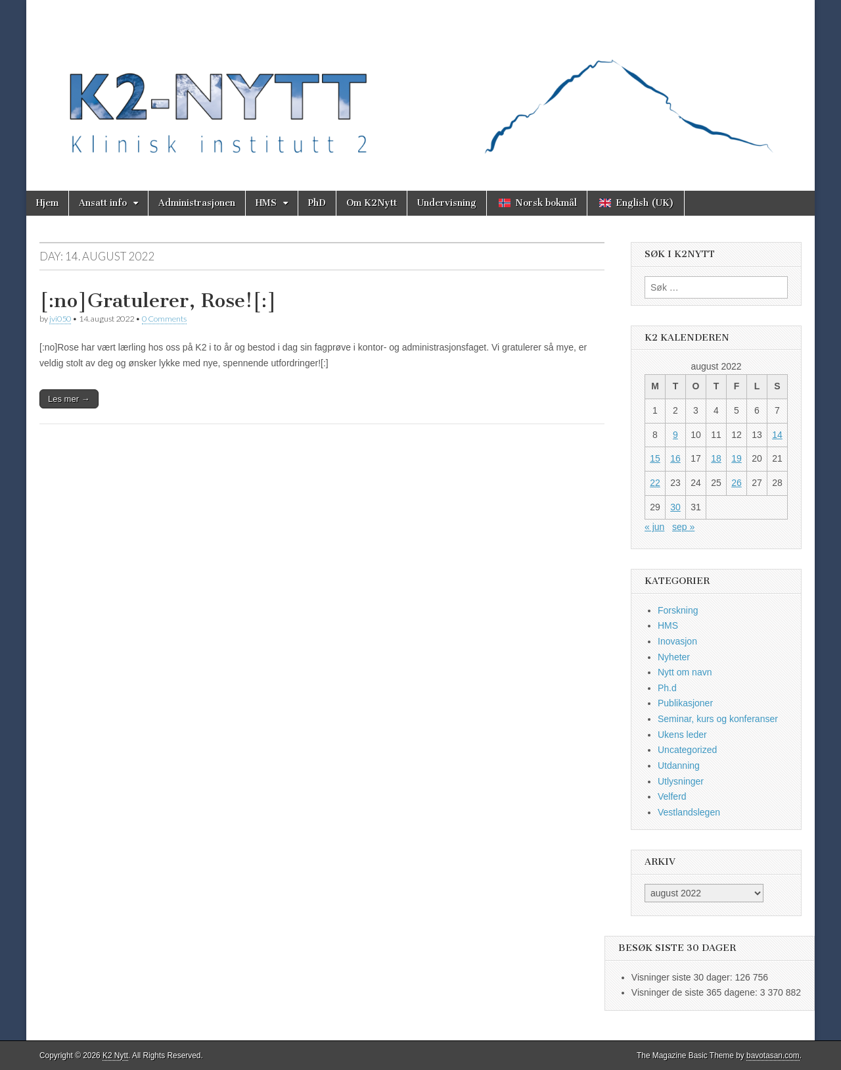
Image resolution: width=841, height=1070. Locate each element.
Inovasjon (677, 641)
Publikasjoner (685, 703)
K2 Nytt (115, 1055)
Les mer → (69, 399)
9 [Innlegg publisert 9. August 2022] (675, 434)
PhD (317, 202)
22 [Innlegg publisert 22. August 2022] (655, 482)
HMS (266, 202)
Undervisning (446, 202)
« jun (654, 527)
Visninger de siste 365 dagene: (695, 992)
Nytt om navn (685, 672)
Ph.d (667, 688)
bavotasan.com (773, 1055)
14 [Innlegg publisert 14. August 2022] (777, 434)
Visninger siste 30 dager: (683, 977)
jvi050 (60, 319)
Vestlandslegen (689, 812)
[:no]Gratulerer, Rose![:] (158, 300)
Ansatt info (103, 202)
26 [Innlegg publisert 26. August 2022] (736, 482)
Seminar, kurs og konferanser (718, 719)
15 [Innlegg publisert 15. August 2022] (655, 458)
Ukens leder (682, 734)
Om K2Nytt (371, 202)
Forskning (678, 610)
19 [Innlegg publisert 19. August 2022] (736, 458)
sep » (683, 527)
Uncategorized (687, 749)
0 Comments (164, 319)
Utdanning (679, 765)
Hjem (47, 202)
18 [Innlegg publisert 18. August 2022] (716, 458)
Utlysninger (681, 781)
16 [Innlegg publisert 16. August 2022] (675, 458)
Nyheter (674, 657)
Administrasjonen (196, 202)
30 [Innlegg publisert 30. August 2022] (675, 507)
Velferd (672, 796)
